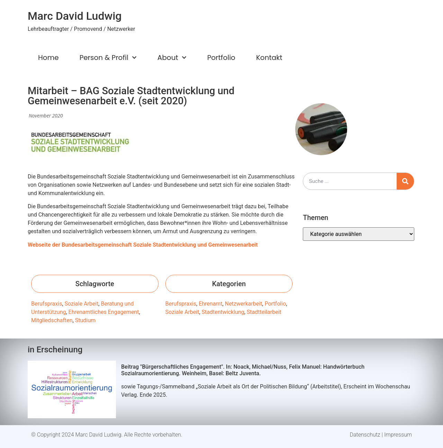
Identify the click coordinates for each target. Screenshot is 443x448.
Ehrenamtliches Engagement (104, 312)
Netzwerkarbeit (243, 303)
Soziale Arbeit (82, 303)
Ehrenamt (210, 303)
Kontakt (269, 57)
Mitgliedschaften (52, 320)
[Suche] (405, 181)
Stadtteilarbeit (264, 312)
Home (48, 57)
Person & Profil (108, 57)
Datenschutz (365, 434)
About (172, 57)
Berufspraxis (46, 303)
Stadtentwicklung (223, 312)
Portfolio (221, 57)
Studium (85, 320)
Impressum (398, 434)
